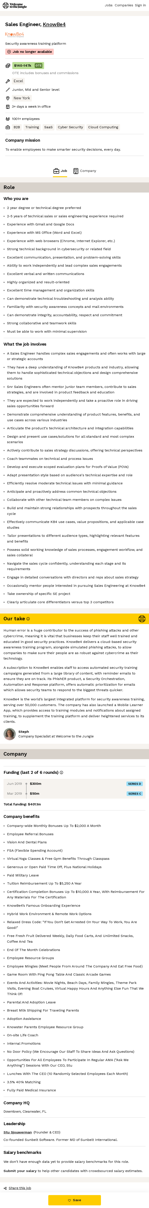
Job (60, 171)
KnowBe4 (54, 24)
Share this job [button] (17, 1188)
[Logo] (15, 5)
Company (84, 171)
